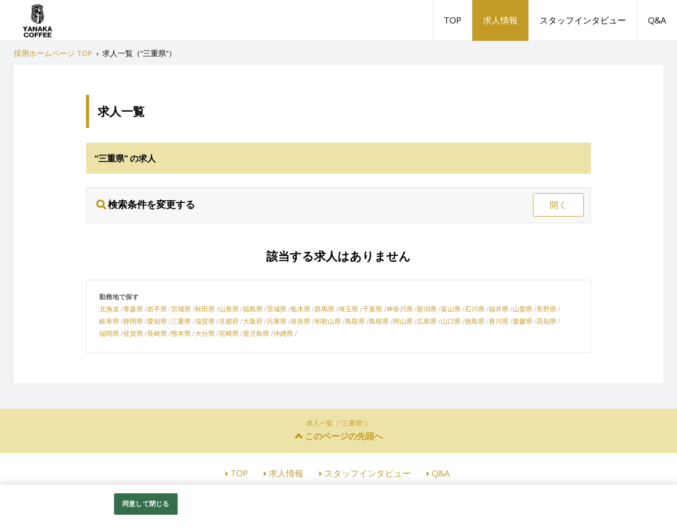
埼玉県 (348, 308)
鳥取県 (355, 321)
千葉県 (372, 308)
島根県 (379, 321)
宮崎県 (229, 333)
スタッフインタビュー (583, 20)
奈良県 (301, 321)
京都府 (229, 321)
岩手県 (157, 308)
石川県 (475, 308)
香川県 (499, 321)
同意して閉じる (145, 503)
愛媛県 (522, 321)
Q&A (657, 20)
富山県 (451, 308)
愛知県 (157, 321)
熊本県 (181, 333)
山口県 (451, 321)
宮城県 (181, 308)
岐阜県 (109, 321)
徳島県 (475, 321)
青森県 (133, 308)
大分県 (205, 333)
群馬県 (324, 308)
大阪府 (253, 321)
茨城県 (277, 308)
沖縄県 (283, 333)
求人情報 (500, 20)
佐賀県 (133, 333)
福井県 (499, 308)
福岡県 (109, 333)
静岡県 (133, 321)
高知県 (546, 321)
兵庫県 (277, 321)
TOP (452, 20)
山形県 (229, 308)
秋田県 (205, 308)
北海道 (109, 308)
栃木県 (301, 308)
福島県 (253, 308)
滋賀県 (205, 321)
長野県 (546, 308)
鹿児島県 (256, 333)
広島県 (427, 321)
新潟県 (427, 308)
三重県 (181, 321)
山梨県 (522, 308)
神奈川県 (399, 308)
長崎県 (157, 333)
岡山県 (403, 321)
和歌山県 (328, 321)
